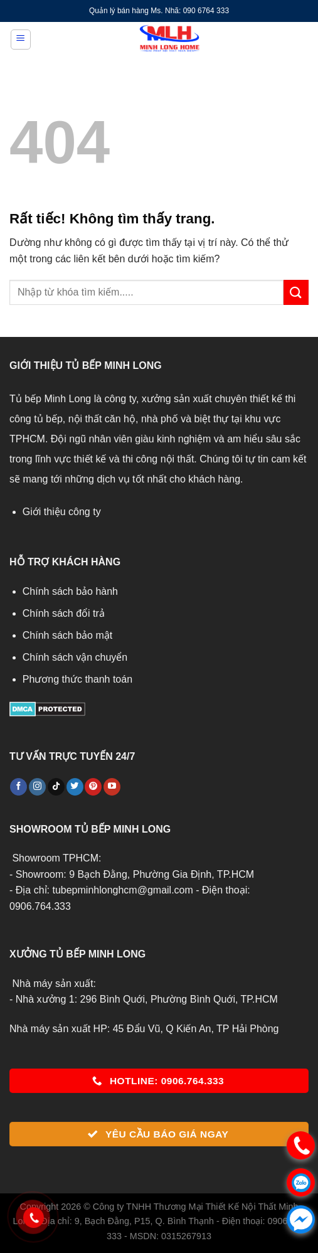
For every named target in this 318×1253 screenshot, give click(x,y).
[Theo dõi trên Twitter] (74, 787)
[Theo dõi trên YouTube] (111, 787)
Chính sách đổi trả (64, 613)
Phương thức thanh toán (77, 679)
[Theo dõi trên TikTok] (56, 787)
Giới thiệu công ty (62, 511)
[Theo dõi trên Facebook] (18, 787)
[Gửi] (296, 292)
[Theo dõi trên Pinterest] (93, 787)
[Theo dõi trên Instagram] (37, 787)
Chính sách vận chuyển (75, 657)
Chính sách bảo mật (67, 635)
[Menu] (21, 39)
